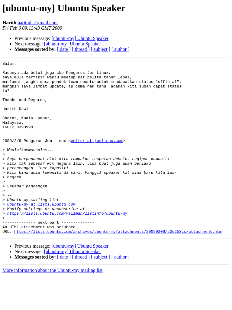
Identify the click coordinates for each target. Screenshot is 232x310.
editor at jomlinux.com (97, 157)
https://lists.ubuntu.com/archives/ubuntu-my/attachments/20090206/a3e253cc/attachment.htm (117, 266)
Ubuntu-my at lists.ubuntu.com (41, 233)
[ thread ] (81, 49)
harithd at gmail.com (38, 22)
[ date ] (64, 49)
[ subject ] (100, 49)
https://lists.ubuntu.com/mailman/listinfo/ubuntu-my (67, 244)
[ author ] (120, 49)
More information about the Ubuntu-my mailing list (52, 304)
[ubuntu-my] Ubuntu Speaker (80, 38)
